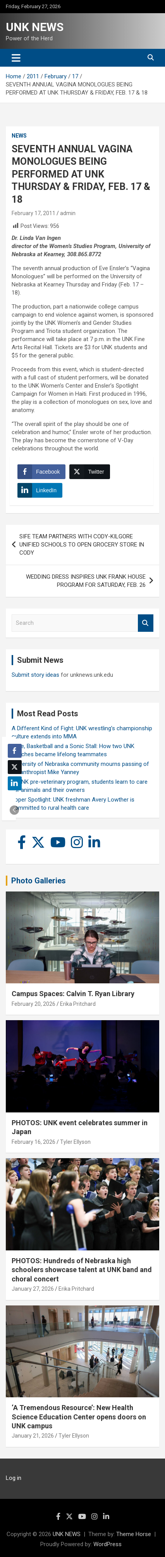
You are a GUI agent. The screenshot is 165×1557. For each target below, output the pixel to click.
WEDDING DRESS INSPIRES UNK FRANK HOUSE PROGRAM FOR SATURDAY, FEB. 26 (86, 580)
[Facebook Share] (41, 471)
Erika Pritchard (78, 1004)
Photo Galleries (38, 880)
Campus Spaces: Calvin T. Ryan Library (73, 994)
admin (68, 213)
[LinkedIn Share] (39, 490)
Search (145, 623)
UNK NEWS (35, 27)
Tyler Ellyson (75, 1142)
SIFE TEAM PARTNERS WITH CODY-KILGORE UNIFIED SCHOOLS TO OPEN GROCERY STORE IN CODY (81, 544)
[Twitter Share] (89, 471)
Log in (13, 1477)
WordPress (107, 1544)
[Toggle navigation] (16, 58)
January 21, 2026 (33, 1436)
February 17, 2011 (33, 213)
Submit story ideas (35, 674)
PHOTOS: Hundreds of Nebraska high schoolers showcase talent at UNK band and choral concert (82, 1270)
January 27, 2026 (33, 1289)
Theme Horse (133, 1534)
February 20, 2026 (33, 1004)
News (19, 136)
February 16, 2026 (33, 1142)
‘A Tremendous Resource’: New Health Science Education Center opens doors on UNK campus (79, 1417)
